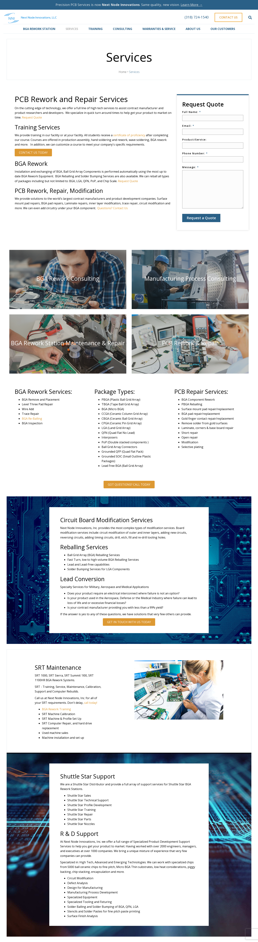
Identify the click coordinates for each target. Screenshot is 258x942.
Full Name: (191, 112)
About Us (193, 28)
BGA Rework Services (43, 391)
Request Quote (32, 117)
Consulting (122, 28)
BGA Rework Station (39, 28)
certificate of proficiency (129, 135)
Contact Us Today (33, 153)
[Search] (250, 17)
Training (95, 28)
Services (72, 28)
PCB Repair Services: (201, 391)
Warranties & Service (158, 28)
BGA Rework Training (56, 709)
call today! (90, 703)
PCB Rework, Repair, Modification (59, 190)
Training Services (37, 127)
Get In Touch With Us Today (129, 622)
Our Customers (223, 28)
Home (122, 72)
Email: (188, 125)
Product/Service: (194, 139)
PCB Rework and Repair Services (71, 99)
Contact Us (228, 17)
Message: (190, 167)
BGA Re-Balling (32, 419)
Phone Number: (195, 153)
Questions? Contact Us (112, 208)
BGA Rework (31, 163)
